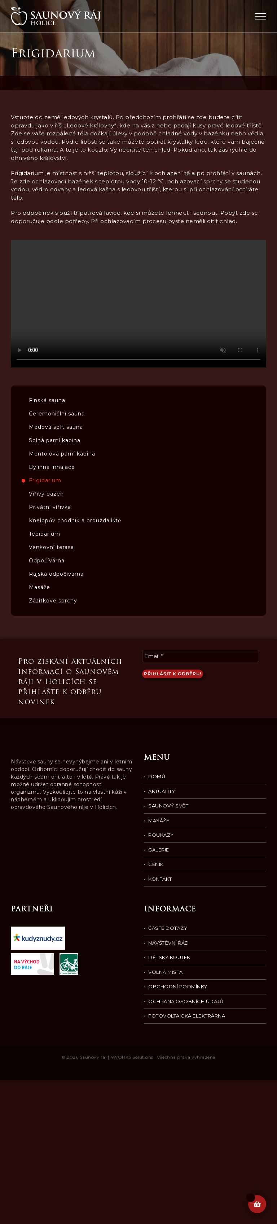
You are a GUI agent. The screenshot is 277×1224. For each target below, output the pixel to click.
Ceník (156, 864)
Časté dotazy (167, 928)
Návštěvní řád (168, 943)
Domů (156, 776)
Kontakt (160, 879)
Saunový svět (168, 806)
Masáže (158, 820)
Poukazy (161, 835)
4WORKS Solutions (131, 1057)
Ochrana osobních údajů (185, 1001)
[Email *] (200, 656)
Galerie (158, 850)
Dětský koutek (169, 957)
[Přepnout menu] (260, 16)
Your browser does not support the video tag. (138, 303)
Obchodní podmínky (177, 986)
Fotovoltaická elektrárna (186, 1016)
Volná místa (165, 972)
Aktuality (161, 791)
